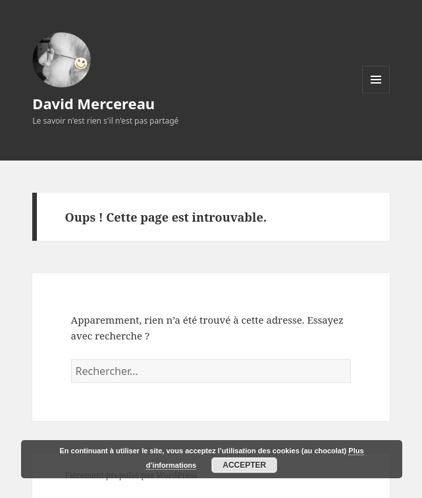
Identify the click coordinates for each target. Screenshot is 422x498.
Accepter (244, 465)
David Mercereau (93, 103)
